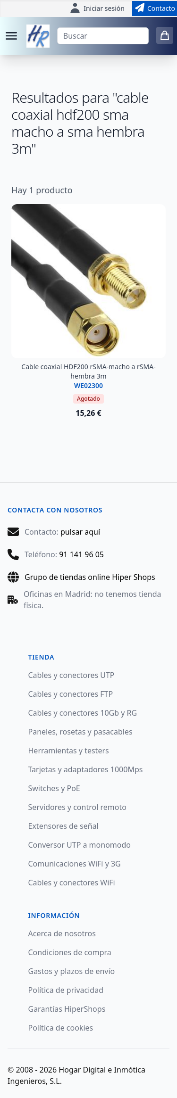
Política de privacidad (66, 990)
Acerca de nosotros (62, 933)
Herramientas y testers (68, 750)
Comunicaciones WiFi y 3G (74, 864)
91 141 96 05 (81, 554)
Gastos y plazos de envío (71, 971)
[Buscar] (103, 35)
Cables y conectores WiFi (71, 882)
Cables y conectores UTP (71, 675)
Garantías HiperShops (67, 1009)
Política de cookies (60, 1028)
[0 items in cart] (164, 35)
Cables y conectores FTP (70, 694)
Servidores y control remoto (77, 807)
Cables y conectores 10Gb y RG (82, 713)
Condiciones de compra (69, 952)
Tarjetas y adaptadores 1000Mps (85, 769)
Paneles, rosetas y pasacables (80, 731)
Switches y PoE (54, 788)
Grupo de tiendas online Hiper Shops (90, 577)
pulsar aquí (80, 532)
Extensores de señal (63, 826)
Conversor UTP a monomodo (79, 845)
